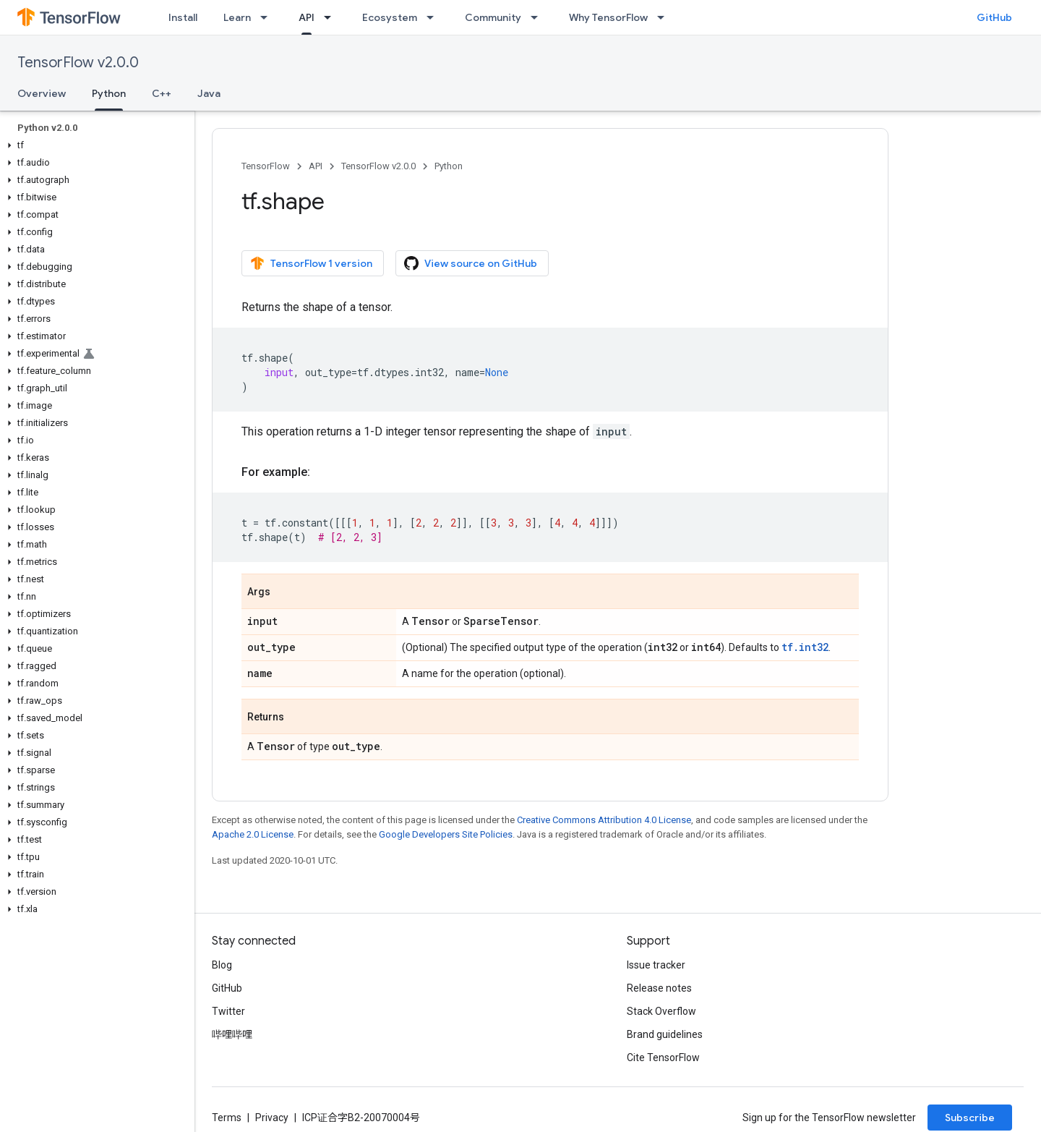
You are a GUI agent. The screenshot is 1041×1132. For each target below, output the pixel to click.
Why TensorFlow (608, 17)
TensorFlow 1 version (311, 263)
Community (493, 17)
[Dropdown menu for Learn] (268, 17)
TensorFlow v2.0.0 (78, 63)
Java (208, 93)
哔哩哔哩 (232, 1034)
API (315, 166)
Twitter (228, 1011)
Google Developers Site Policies (446, 834)
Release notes (659, 988)
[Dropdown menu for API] (331, 17)
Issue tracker (656, 965)
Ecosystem (389, 17)
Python (448, 166)
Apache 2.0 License (253, 834)
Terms (226, 1117)
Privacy (271, 1117)
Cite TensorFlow (663, 1057)
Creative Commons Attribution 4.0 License (604, 819)
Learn (237, 17)
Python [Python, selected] (109, 93)
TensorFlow (265, 166)
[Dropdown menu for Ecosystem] (434, 17)
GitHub (994, 17)
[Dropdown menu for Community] (538, 17)
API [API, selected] (306, 17)
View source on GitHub (470, 263)
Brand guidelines (665, 1034)
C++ (161, 93)
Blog (222, 965)
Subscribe (970, 1117)
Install (182, 17)
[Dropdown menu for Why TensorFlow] (665, 17)
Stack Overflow (661, 1011)
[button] (94, 145)
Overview (41, 93)
